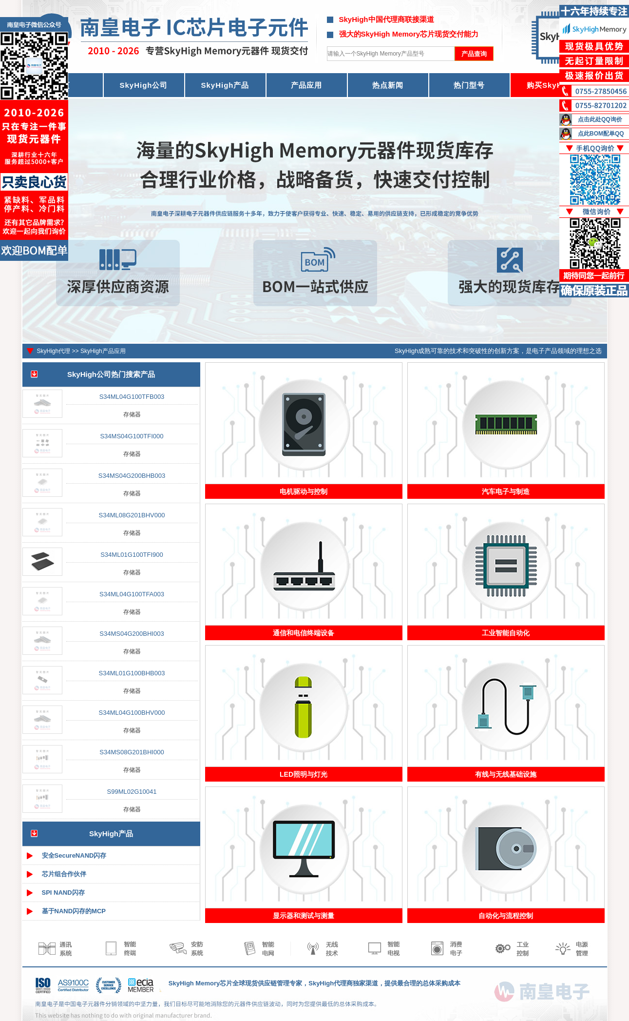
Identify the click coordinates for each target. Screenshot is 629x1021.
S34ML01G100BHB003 (132, 673)
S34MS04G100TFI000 (131, 436)
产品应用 (306, 85)
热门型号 (469, 85)
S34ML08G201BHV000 (132, 515)
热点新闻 (387, 85)
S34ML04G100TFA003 (131, 594)
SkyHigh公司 (143, 85)
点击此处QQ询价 (600, 119)
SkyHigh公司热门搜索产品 (111, 374)
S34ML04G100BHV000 (132, 712)
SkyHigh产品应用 (103, 351)
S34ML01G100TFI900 (131, 554)
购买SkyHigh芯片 (559, 85)
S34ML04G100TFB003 (132, 396)
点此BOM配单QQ (601, 133)
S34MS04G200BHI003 (131, 633)
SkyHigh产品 (225, 85)
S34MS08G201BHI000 (131, 752)
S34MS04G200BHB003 (131, 475)
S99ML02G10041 (132, 791)
